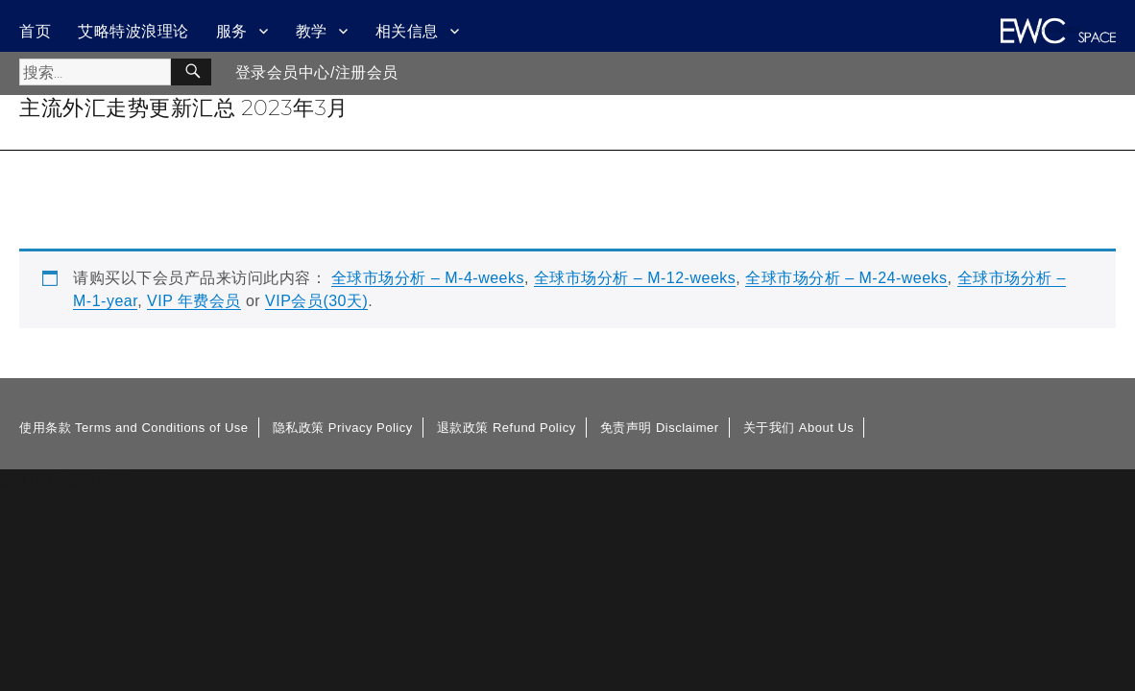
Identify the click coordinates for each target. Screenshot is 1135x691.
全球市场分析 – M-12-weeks (635, 278)
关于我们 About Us (799, 427)
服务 (232, 31)
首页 (35, 31)
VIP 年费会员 (194, 301)
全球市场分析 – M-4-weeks (427, 278)
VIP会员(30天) (316, 301)
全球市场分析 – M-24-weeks (846, 278)
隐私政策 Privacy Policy (343, 427)
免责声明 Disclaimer (659, 427)
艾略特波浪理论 (133, 31)
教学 (311, 31)
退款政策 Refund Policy (506, 427)
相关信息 (407, 31)
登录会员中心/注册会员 (316, 72)
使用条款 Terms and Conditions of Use (134, 427)
